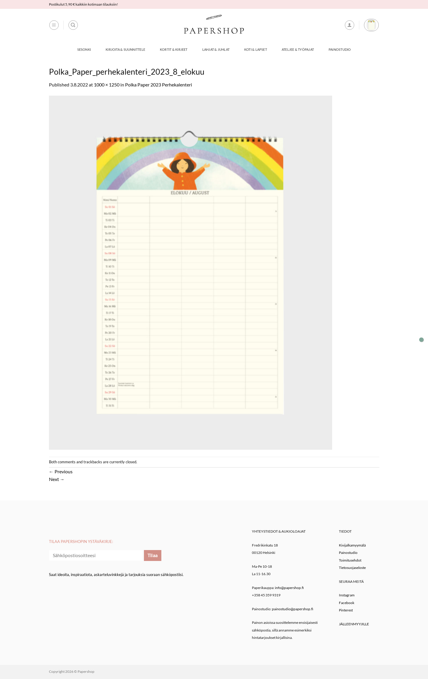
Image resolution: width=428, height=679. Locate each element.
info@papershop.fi (289, 587)
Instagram (347, 595)
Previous (61, 471)
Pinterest (346, 610)
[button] (54, 25)
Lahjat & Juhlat (215, 49)
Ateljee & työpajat (298, 49)
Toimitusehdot (350, 560)
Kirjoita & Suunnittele (125, 49)
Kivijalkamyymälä (352, 545)
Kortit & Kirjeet (174, 49)
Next (57, 479)
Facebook (346, 603)
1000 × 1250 (106, 84)
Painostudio (340, 49)
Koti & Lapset (255, 49)
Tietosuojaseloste (352, 567)
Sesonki (84, 49)
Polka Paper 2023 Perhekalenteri (158, 84)
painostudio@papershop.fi (292, 609)
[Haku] (73, 25)
